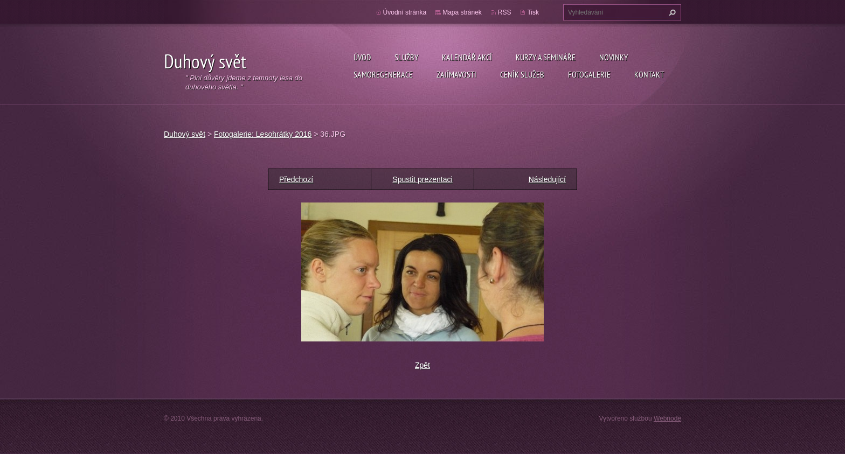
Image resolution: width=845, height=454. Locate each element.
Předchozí (296, 179)
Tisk (533, 12)
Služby (406, 57)
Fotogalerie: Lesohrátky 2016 (262, 134)
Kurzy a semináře (546, 57)
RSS (504, 12)
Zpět (422, 365)
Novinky (613, 57)
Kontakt (649, 74)
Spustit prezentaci (422, 179)
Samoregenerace (383, 74)
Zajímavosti (456, 74)
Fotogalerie (589, 74)
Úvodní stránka (405, 12)
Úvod (362, 57)
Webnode (667, 418)
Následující (547, 179)
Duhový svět (184, 134)
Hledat (671, 12)
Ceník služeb (522, 74)
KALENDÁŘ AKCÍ (467, 57)
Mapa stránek (462, 12)
